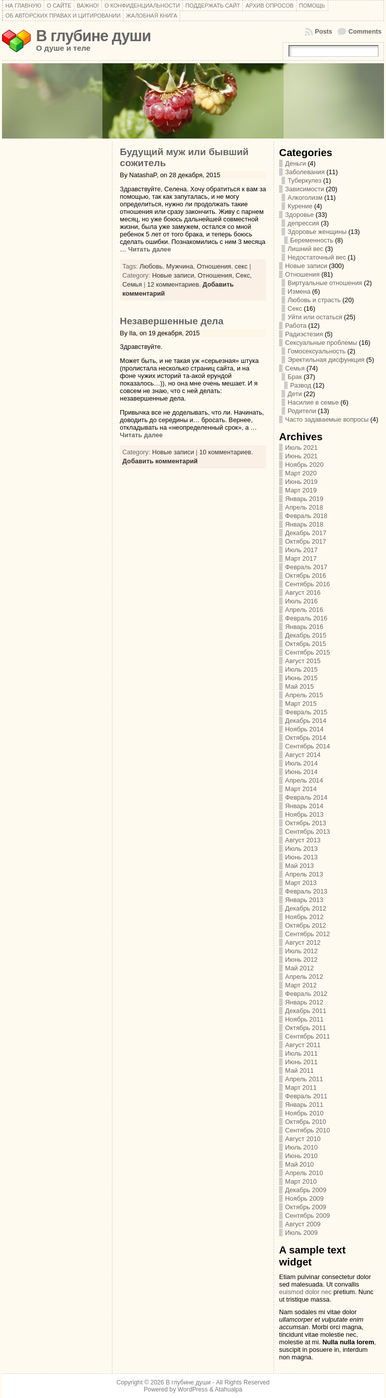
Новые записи (173, 452)
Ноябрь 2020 (304, 464)
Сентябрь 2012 (307, 934)
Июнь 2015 (301, 678)
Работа (295, 325)
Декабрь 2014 (305, 720)
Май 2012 (299, 968)
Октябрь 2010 (305, 1121)
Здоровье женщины (317, 231)
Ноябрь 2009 (304, 1198)
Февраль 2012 (306, 993)
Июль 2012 (301, 951)
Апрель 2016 (304, 609)
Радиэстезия (304, 334)
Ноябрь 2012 (304, 917)
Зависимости (304, 189)
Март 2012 (301, 985)
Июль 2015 (301, 669)
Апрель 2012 (304, 976)
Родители (302, 411)
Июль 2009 (301, 1232)
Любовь (151, 266)
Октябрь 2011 (305, 1028)
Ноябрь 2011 (304, 1019)
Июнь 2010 (301, 1156)
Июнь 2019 (301, 481)
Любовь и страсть (314, 300)
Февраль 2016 (306, 618)
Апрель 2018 (304, 507)
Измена (299, 291)
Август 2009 (303, 1224)
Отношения (214, 266)
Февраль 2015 (306, 712)
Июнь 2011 (301, 1062)
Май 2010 (299, 1164)
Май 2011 (299, 1070)
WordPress (193, 1389)
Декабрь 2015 (305, 635)
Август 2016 (303, 592)
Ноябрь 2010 (304, 1113)
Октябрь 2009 (305, 1207)
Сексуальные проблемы (321, 342)
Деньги (295, 163)
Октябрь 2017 (305, 541)
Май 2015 (299, 686)
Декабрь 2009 (305, 1190)
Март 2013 (301, 882)
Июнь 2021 (301, 456)
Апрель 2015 (304, 695)
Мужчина (179, 266)
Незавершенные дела (171, 321)
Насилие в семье (313, 402)
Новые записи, (175, 275)
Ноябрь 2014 (304, 729)
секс (241, 266)
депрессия (303, 223)
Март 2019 (301, 490)
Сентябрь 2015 (307, 652)
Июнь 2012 (301, 959)
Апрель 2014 (304, 780)
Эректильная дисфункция (326, 359)
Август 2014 (303, 754)
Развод (300, 385)
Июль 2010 (301, 1147)
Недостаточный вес (317, 257)
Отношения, (217, 275)
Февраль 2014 (306, 797)
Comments (364, 31)
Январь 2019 (304, 498)
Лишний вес (305, 248)
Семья (132, 284)
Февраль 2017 (306, 567)
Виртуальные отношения (325, 283)
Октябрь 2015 (305, 644)
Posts (323, 31)
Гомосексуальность (316, 351)
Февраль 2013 (306, 891)
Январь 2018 (304, 524)
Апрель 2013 (304, 874)
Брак (295, 376)
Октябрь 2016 (305, 575)
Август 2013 (303, 840)
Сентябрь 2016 (307, 584)
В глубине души (93, 36)
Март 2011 (301, 1087)
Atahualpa (228, 1389)
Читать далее (148, 249)
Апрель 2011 (304, 1079)
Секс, (243, 275)
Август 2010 (303, 1138)
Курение (300, 206)
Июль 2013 (301, 848)
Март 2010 (301, 1181)
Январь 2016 (304, 626)
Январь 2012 (304, 1002)
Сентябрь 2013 (307, 831)
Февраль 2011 (306, 1096)
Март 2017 (301, 558)
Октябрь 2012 (305, 925)
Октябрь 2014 (305, 737)
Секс (295, 308)
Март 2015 (301, 703)
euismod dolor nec (305, 1292)
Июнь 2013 (301, 857)
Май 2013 (299, 865)
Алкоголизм (305, 197)
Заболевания (305, 172)
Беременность (311, 240)
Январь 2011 (304, 1104)
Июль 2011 (301, 1053)
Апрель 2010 (304, 1173)
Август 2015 (303, 661)
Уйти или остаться (315, 317)
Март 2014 (301, 789)
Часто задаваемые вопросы (326, 419)
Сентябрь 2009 (307, 1215)
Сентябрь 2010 (307, 1130)
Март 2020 (301, 473)
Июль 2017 (301, 550)
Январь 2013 (304, 900)
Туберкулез (304, 180)
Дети (295, 394)
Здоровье (299, 214)
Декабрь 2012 (305, 908)
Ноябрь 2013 (304, 814)
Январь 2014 (304, 806)
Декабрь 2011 (305, 1010)
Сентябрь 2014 (307, 746)
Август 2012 (303, 942)
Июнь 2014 (301, 772)
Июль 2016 (301, 601)
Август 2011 (303, 1045)
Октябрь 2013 (305, 823)
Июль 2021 (301, 447)
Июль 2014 (301, 763)
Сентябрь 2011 (307, 1036)
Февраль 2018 (306, 516)
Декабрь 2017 (305, 533)
